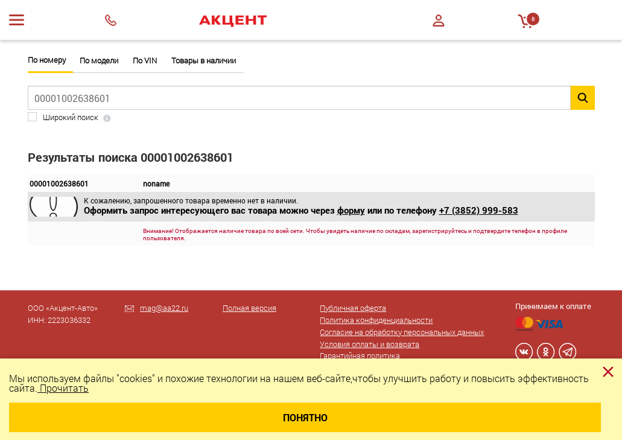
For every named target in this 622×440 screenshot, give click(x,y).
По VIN (145, 61)
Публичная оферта (353, 307)
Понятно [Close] (305, 417)
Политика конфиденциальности (376, 319)
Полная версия (249, 307)
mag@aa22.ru (164, 307)
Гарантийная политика (360, 355)
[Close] (608, 371)
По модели (99, 61)
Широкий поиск (70, 117)
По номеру (47, 60)
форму (351, 210)
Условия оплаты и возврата (369, 344)
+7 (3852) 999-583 (478, 210)
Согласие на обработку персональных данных (402, 332)
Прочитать (63, 387)
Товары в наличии (203, 61)
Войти (439, 20)
